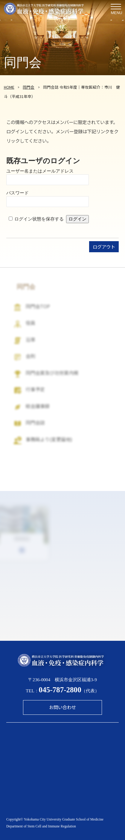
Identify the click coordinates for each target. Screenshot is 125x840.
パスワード (17, 192)
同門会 (28, 87)
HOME (9, 87)
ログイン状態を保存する (39, 218)
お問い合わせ (62, 707)
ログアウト (104, 246)
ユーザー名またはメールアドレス (40, 170)
